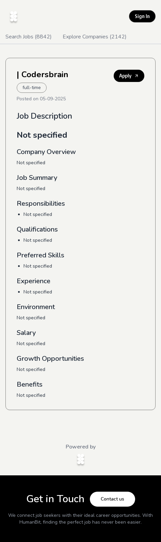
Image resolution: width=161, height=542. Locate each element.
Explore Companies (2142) (95, 36)
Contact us (112, 499)
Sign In (142, 16)
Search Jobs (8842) (28, 36)
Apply (129, 76)
